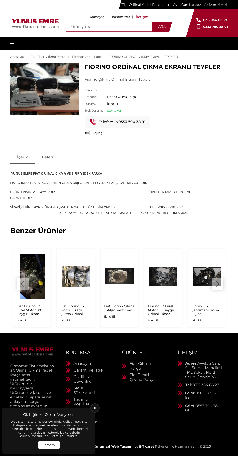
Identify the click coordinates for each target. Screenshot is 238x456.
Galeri (47, 157)
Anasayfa (96, 17)
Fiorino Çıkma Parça (87, 56)
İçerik (22, 157)
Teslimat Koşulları (82, 401)
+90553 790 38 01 (129, 122)
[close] (95, 408)
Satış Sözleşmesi (84, 390)
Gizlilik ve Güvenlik (82, 379)
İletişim (142, 17)
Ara (162, 26)
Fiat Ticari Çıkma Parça (48, 56)
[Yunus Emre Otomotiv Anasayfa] (35, 23)
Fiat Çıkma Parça (140, 365)
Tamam (49, 445)
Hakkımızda (120, 17)
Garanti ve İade (88, 370)
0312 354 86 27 (215, 20)
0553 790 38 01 (215, 27)
